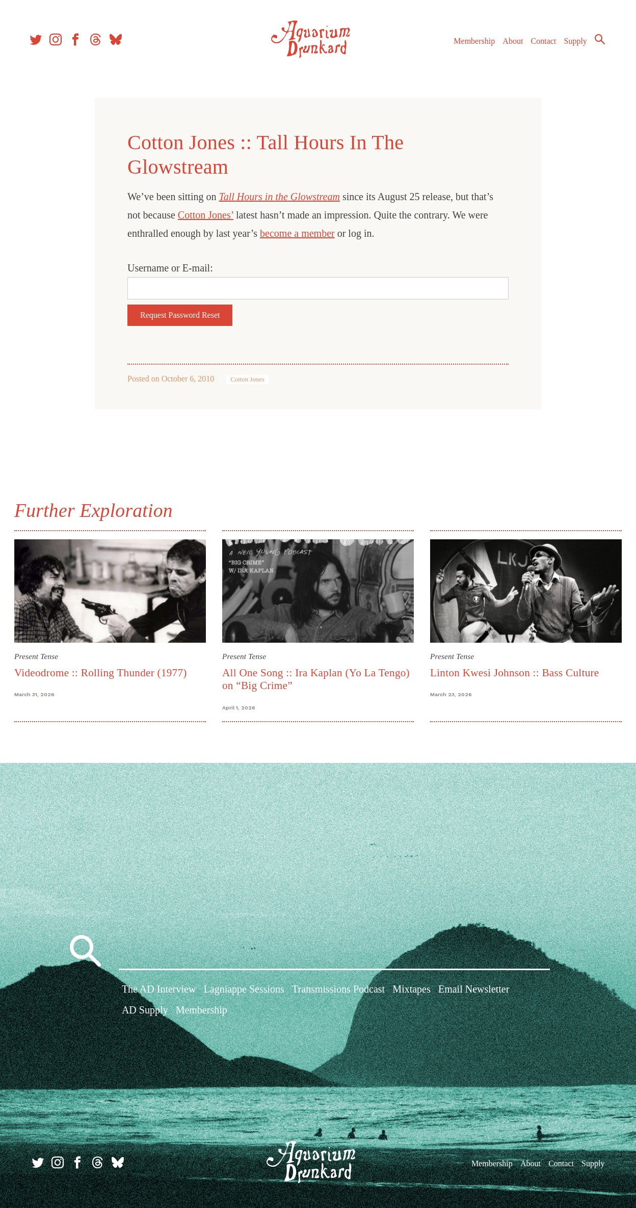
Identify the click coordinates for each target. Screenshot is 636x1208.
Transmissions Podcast (338, 990)
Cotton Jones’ (205, 215)
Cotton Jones (247, 379)
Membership (469, 45)
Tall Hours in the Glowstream (279, 196)
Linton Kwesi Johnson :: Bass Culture (514, 672)
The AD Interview (159, 990)
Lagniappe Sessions (244, 990)
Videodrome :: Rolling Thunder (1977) (102, 672)
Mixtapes (411, 990)
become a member (297, 233)
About (508, 45)
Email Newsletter (473, 990)
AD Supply (145, 1011)
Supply (571, 45)
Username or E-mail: (170, 267)
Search (595, 43)
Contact (539, 45)
